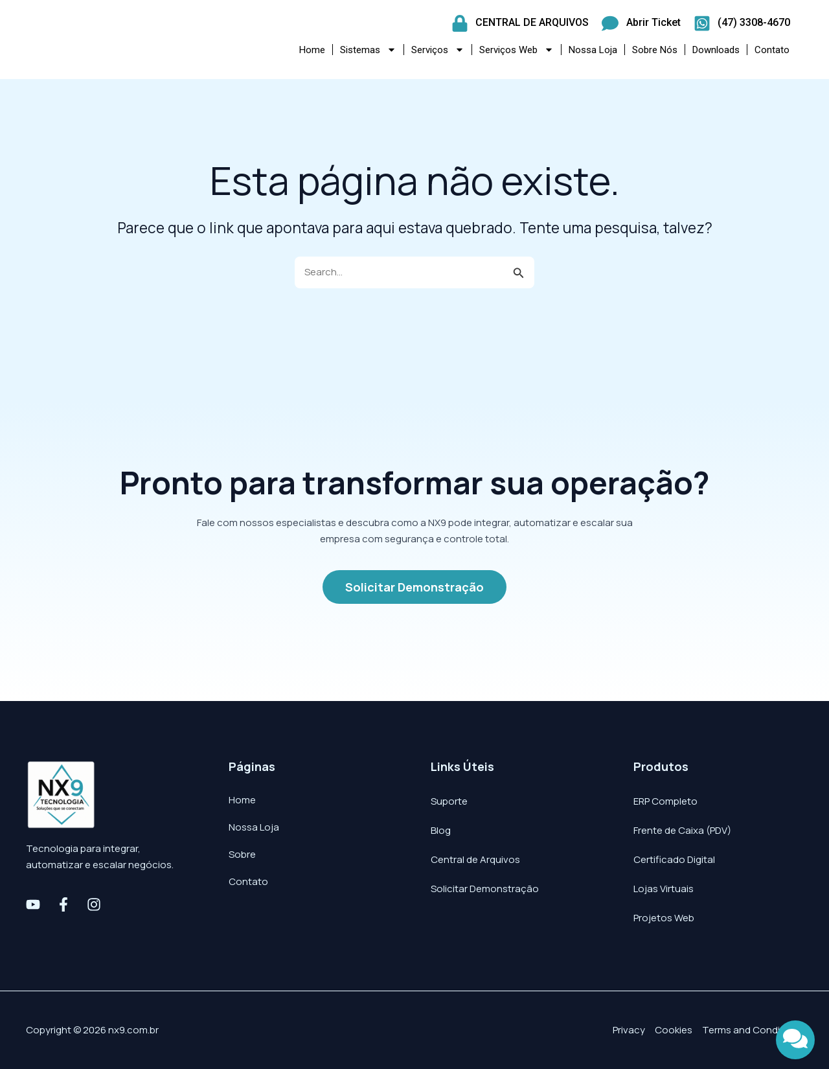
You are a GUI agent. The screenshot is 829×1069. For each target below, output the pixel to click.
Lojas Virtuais (663, 888)
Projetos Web (663, 918)
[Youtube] (33, 904)
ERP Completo (665, 801)
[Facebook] (63, 904)
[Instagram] (94, 904)
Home (312, 50)
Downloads (716, 50)
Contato (772, 50)
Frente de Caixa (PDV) (682, 830)
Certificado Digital (674, 859)
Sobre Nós (654, 50)
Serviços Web (516, 49)
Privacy (629, 1030)
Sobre (242, 854)
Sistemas (368, 49)
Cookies (673, 1030)
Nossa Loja (593, 50)
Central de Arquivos (475, 859)
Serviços (437, 49)
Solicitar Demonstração (485, 888)
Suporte (449, 801)
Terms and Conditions (752, 1030)
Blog (441, 830)
